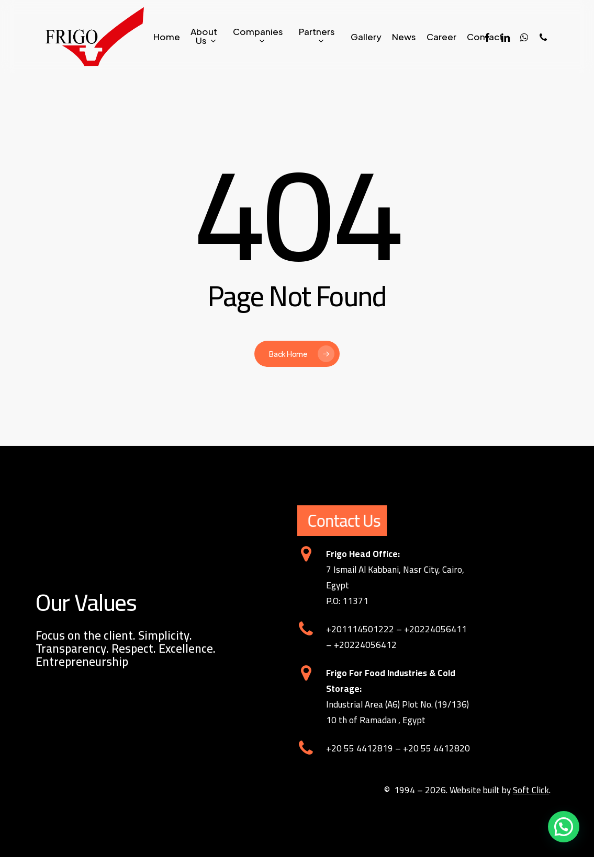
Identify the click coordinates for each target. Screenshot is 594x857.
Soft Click (531, 790)
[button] (563, 826)
